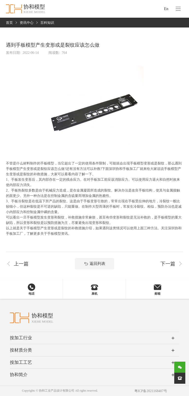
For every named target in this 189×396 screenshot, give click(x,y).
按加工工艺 (21, 362)
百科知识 (47, 23)
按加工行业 (21, 337)
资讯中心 (26, 23)
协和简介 (19, 374)
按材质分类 (21, 350)
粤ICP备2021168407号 (150, 391)
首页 (9, 23)
